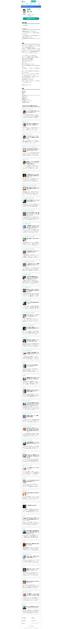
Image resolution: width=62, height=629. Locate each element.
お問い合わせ (34, 620)
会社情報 (23, 623)
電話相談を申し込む (31, 18)
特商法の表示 (24, 620)
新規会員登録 (33, 1)
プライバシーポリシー (35, 623)
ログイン (38, 1)
